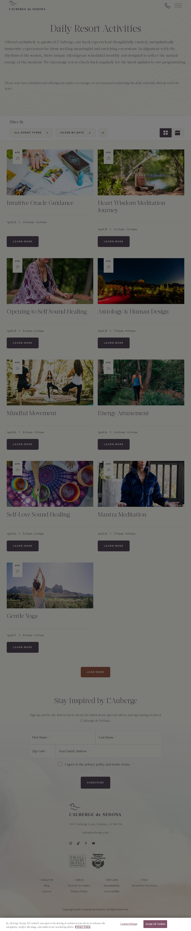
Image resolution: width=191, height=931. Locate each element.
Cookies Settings (128, 926)
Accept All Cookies (155, 926)
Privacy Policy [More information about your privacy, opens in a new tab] (82, 929)
